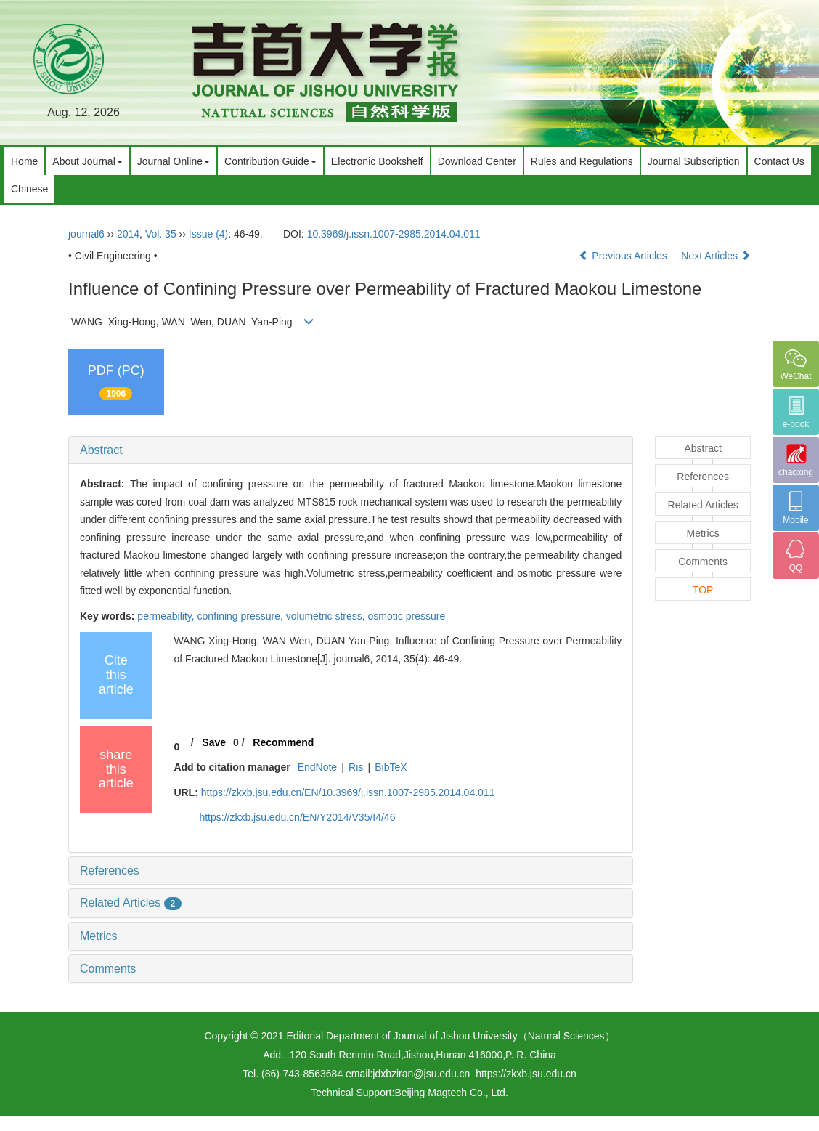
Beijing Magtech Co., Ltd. (451, 1092)
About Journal (87, 161)
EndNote (317, 767)
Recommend (283, 742)
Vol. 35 (160, 234)
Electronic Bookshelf (377, 161)
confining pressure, (241, 616)
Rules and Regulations (582, 161)
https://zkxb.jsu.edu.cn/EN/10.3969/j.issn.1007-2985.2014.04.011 (348, 792)
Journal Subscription (694, 161)
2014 (128, 234)
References (109, 870)
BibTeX (391, 767)
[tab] (350, 450)
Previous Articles (624, 256)
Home (24, 161)
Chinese (29, 189)
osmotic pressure (407, 616)
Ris (356, 767)
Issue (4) (208, 234)
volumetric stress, (327, 616)
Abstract (101, 450)
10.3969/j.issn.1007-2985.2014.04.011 (394, 234)
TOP (703, 590)
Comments (108, 968)
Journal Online (173, 161)
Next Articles (716, 256)
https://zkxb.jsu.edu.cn (526, 1073)
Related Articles (131, 902)
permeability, (167, 616)
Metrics (99, 936)
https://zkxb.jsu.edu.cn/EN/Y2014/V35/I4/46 (297, 817)
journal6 (86, 234)
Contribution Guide (270, 161)
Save (214, 742)
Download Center (477, 161)
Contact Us (779, 161)
